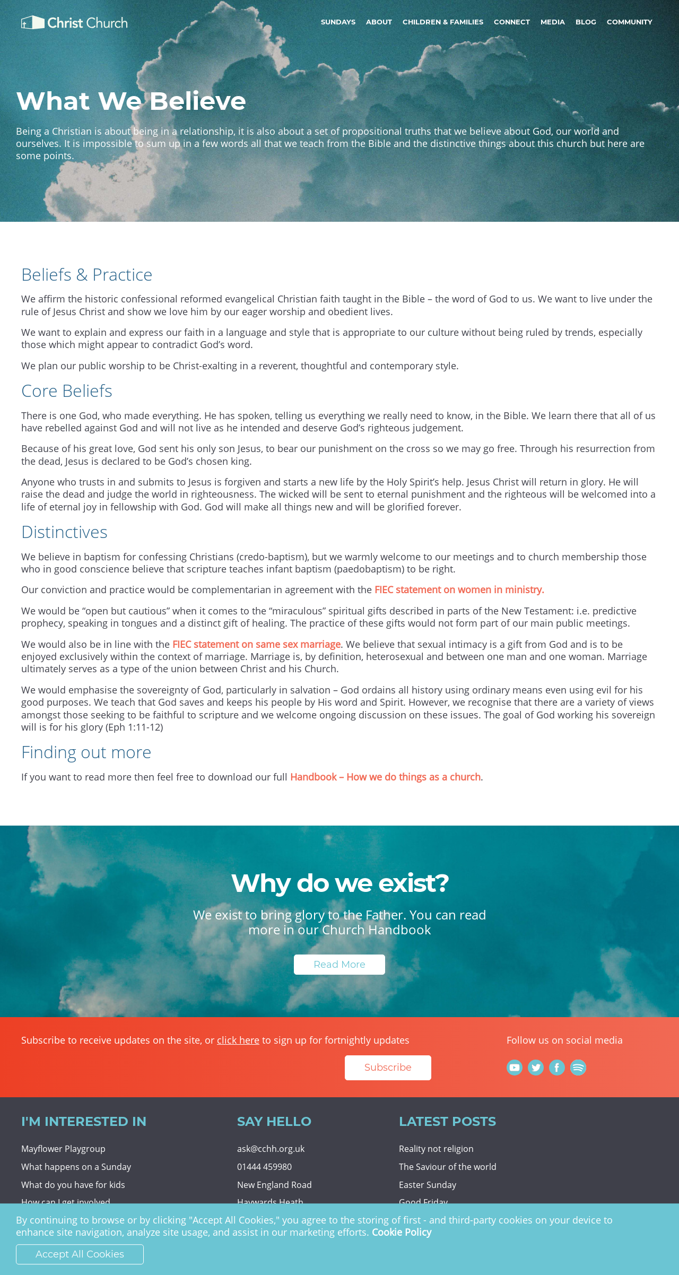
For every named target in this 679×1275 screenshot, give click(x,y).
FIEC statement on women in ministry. (459, 589)
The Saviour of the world (448, 1167)
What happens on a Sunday (76, 1167)
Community (629, 22)
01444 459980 (264, 1167)
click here (238, 1040)
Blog (586, 22)
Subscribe (388, 1067)
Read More (339, 964)
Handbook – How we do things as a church (385, 776)
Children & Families (443, 22)
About (379, 22)
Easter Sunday (427, 1185)
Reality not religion (436, 1149)
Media (553, 22)
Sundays (338, 22)
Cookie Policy (401, 1232)
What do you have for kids (73, 1185)
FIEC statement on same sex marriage (256, 644)
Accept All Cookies (80, 1254)
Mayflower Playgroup (63, 1149)
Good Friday (423, 1202)
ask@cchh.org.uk (270, 1149)
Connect (512, 22)
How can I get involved (65, 1202)
